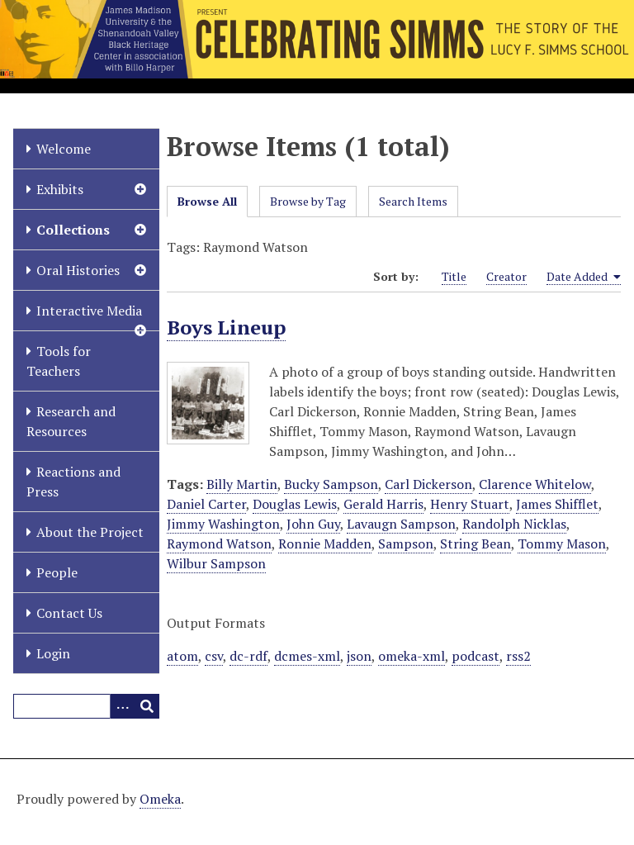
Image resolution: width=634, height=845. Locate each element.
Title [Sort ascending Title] (454, 276)
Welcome (63, 149)
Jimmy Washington (223, 524)
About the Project (90, 532)
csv (214, 656)
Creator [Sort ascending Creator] (506, 276)
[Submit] (147, 706)
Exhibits (59, 189)
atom (182, 656)
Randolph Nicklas (514, 524)
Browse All (207, 201)
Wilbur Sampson (216, 563)
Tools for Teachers (58, 361)
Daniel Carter (206, 504)
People (57, 572)
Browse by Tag (308, 201)
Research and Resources (71, 421)
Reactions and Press (73, 482)
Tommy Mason (562, 543)
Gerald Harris (383, 504)
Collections (73, 230)
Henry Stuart (469, 504)
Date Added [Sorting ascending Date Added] (583, 276)
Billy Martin (241, 484)
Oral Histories (78, 270)
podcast (475, 656)
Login (53, 653)
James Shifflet (557, 504)
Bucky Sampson (331, 484)
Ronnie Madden (324, 543)
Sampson (405, 543)
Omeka (160, 799)
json (359, 656)
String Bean (475, 543)
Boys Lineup (226, 327)
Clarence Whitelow (535, 484)
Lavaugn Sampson (401, 524)
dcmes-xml (307, 656)
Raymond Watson (219, 543)
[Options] (122, 706)
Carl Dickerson (428, 484)
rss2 (518, 656)
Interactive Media (89, 310)
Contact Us (69, 613)
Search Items (413, 201)
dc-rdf (248, 656)
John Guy (313, 524)
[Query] (86, 706)
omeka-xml (411, 656)
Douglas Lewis (295, 504)
